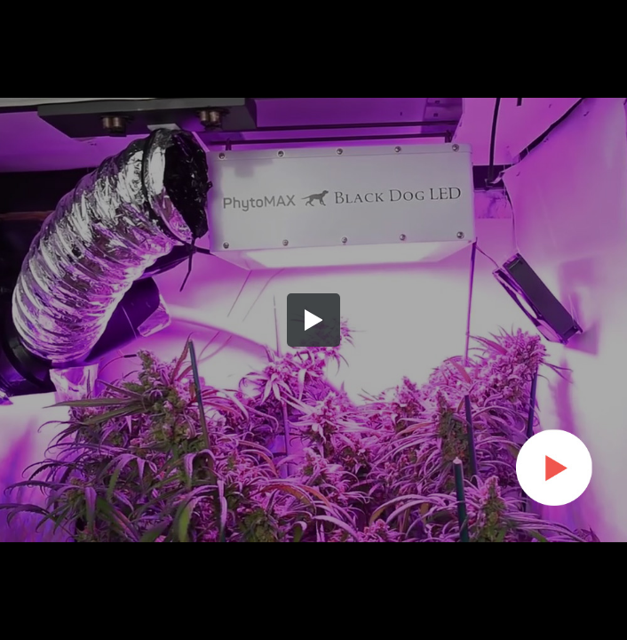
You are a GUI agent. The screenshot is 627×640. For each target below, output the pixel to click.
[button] (313, 320)
